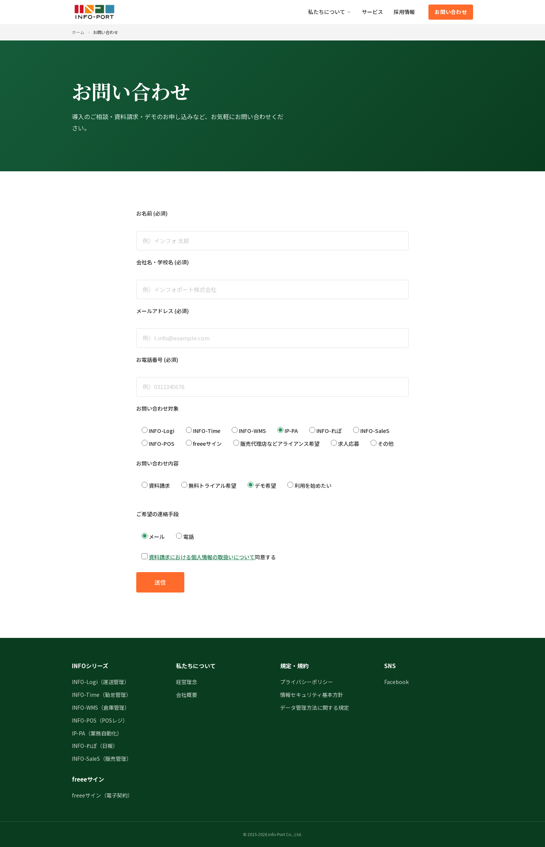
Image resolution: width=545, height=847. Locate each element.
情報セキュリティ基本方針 (311, 694)
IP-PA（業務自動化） (97, 733)
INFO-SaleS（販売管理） (102, 758)
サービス (372, 12)
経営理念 (186, 682)
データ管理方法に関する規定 (314, 707)
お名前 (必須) (152, 213)
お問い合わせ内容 (157, 463)
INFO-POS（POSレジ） (100, 720)
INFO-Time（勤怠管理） (101, 694)
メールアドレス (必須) (162, 311)
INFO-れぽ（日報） (95, 745)
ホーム (78, 32)
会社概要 (186, 694)
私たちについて (329, 12)
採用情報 (404, 12)
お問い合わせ (450, 12)
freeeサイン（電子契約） (102, 795)
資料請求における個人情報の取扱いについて (202, 557)
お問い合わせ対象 (157, 408)
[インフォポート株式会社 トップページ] (94, 12)
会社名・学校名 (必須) (162, 262)
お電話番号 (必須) (157, 359)
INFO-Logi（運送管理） (100, 682)
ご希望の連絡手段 (157, 514)
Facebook (396, 682)
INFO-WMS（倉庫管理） (101, 707)
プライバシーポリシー (306, 682)
